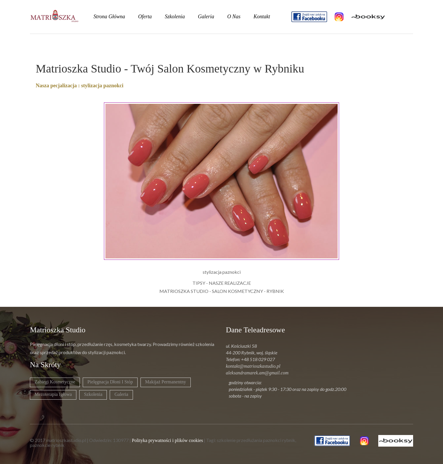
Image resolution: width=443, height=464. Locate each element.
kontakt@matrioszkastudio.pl (253, 366)
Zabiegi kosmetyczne (55, 381)
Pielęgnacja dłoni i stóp (110, 381)
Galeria (121, 394)
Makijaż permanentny (165, 381)
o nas (234, 16)
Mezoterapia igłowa (53, 394)
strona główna (109, 16)
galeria (206, 16)
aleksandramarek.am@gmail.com (257, 372)
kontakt (261, 16)
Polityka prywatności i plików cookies (167, 440)
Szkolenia (93, 394)
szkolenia (175, 16)
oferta (145, 16)
